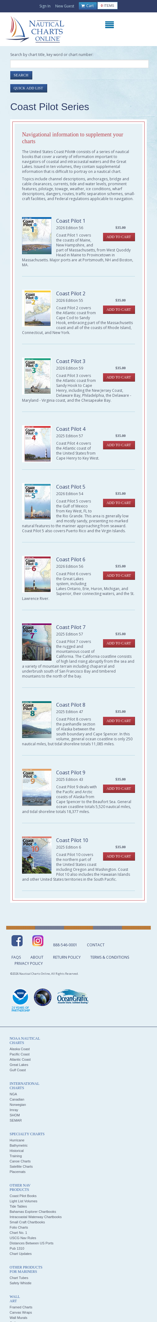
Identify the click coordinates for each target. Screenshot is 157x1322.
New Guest (64, 6)
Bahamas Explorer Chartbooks (33, 1211)
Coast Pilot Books (23, 1196)
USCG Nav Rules (23, 1238)
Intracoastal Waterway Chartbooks (36, 1217)
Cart (87, 6)
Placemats (17, 1172)
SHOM (15, 1115)
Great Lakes (19, 1065)
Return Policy (67, 957)
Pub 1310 (17, 1248)
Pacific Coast (19, 1054)
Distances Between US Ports (31, 1243)
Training (16, 1156)
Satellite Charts (21, 1166)
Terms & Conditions (109, 957)
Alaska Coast (20, 1049)
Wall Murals (18, 1318)
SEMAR (16, 1120)
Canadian (17, 1099)
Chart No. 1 (18, 1232)
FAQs (16, 957)
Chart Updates (21, 1254)
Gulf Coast (18, 1070)
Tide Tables (18, 1206)
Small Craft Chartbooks (27, 1222)
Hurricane (17, 1140)
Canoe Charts (20, 1161)
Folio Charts (19, 1227)
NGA (13, 1094)
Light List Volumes (23, 1201)
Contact (96, 945)
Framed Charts (21, 1307)
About (36, 957)
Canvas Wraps (21, 1312)
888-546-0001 (65, 945)
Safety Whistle (20, 1283)
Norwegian (18, 1104)
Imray (14, 1110)
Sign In (45, 6)
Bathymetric (19, 1145)
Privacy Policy (29, 963)
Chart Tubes (19, 1278)
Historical (17, 1151)
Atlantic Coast (20, 1059)
